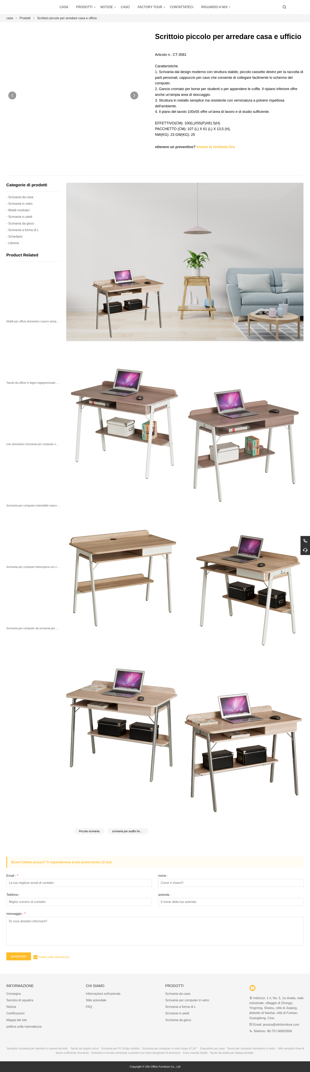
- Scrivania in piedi (19, 216)
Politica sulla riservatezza (53, 957)
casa (9, 18)
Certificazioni (15, 1013)
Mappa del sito (16, 1020)
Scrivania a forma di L (180, 1006)
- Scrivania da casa (19, 197)
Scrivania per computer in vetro (187, 1000)
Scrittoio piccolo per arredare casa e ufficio (67, 18)
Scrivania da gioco (178, 1020)
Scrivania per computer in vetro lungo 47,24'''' (170, 1048)
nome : (163, 875)
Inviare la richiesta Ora (216, 147)
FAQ (89, 1006)
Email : (12, 875)
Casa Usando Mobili (195, 1052)
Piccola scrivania (89, 831)
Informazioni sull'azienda (103, 993)
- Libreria (12, 243)
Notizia (11, 1006)
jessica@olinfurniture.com (281, 1024)
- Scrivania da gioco (20, 223)
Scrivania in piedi (177, 1013)
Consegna (13, 993)
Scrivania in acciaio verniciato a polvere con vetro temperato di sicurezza (135, 1052)
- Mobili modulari (17, 210)
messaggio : (16, 913)
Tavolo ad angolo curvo (84, 1048)
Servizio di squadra (19, 1000)
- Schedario (14, 236)
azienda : (164, 894)
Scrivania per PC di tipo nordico (120, 1048)
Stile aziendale (96, 1000)
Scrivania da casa (177, 993)
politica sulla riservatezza (24, 1026)
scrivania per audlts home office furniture (130, 831)
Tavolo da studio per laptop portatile (231, 1052)
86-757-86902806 (279, 1031)
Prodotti (25, 18)
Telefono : (13, 894)
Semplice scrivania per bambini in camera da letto (37, 1048)
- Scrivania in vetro (19, 203)
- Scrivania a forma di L (22, 230)
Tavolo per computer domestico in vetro (251, 1048)
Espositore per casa (212, 1048)
